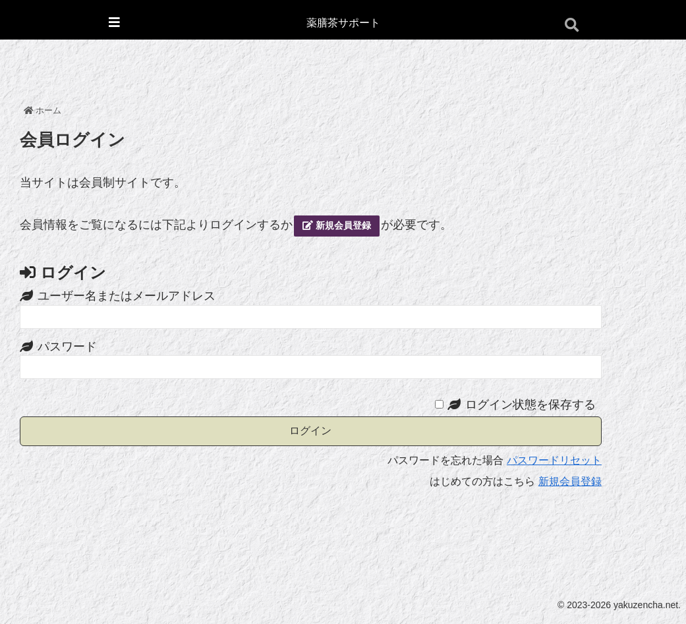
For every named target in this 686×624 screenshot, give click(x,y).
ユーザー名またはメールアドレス (126, 295)
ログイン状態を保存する (530, 404)
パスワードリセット (554, 460)
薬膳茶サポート (343, 22)
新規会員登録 (336, 225)
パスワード (67, 346)
